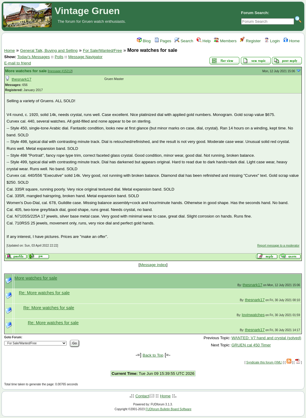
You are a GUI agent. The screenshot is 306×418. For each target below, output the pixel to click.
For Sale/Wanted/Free (102, 50)
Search (184, 41)
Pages (163, 41)
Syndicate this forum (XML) (264, 362)
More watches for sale (26, 71)
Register (250, 41)
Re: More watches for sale (44, 292)
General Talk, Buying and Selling (48, 50)
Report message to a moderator (278, 245)
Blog (144, 41)
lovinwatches (253, 315)
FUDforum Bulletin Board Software (168, 409)
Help (204, 41)
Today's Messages (33, 57)
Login (272, 41)
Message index (153, 264)
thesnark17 (21, 79)
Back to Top (153, 355)
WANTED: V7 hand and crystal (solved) (266, 338)
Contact (142, 396)
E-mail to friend (17, 63)
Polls (59, 57)
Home (291, 41)
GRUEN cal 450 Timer (251, 345)
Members (225, 41)
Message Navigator (85, 57)
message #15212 (60, 71)
